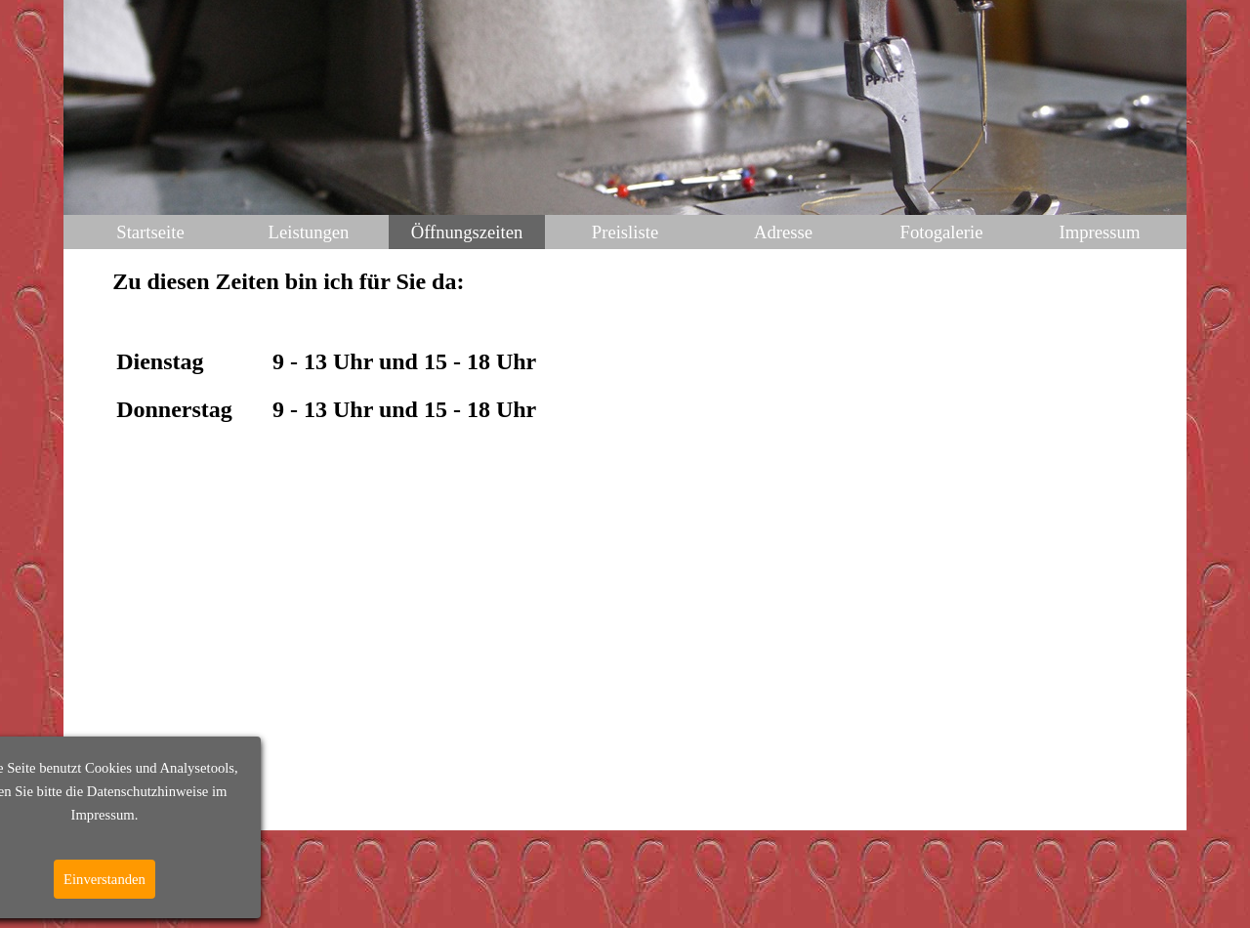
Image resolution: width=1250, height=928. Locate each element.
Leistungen (309, 232)
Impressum (1100, 232)
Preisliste (625, 232)
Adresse (783, 232)
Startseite (150, 232)
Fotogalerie (941, 232)
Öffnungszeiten (467, 232)
